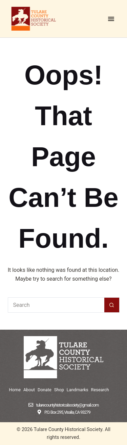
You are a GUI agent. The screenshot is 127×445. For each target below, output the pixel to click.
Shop (59, 389)
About (29, 389)
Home (15, 389)
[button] (111, 19)
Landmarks (77, 389)
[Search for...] (56, 305)
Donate (44, 389)
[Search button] (112, 305)
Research (100, 389)
